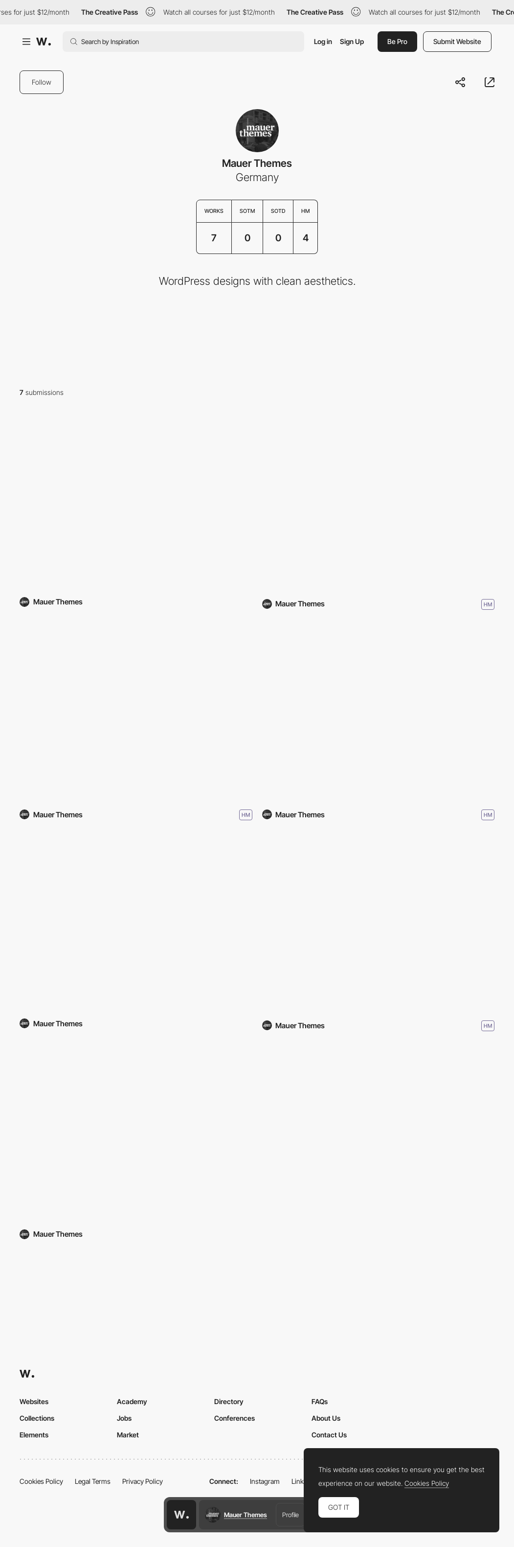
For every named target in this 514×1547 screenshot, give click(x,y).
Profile (290, 1515)
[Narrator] (136, 712)
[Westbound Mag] (378, 502)
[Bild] (378, 923)
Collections (37, 1418)
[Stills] (378, 712)
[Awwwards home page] (181, 1514)
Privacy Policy (142, 1481)
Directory (229, 1401)
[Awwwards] (43, 42)
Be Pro (397, 41)
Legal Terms (93, 1481)
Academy (132, 1401)
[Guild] (136, 502)
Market (128, 1435)
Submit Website (457, 41)
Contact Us (329, 1435)
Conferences (234, 1418)
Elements (34, 1435)
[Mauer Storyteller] (136, 1134)
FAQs (320, 1401)
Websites (34, 1401)
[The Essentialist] (136, 923)
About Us (326, 1418)
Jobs (124, 1418)
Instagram (265, 1481)
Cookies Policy (41, 1481)
